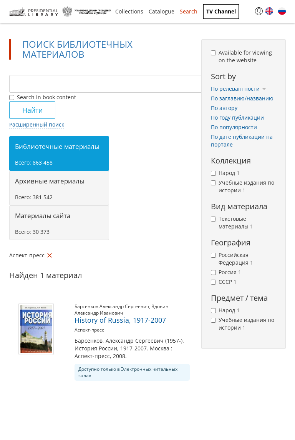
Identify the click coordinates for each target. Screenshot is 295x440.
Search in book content (42, 97)
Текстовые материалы (232, 222)
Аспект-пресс (89, 330)
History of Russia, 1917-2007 (120, 320)
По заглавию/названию (242, 98)
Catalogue (161, 11)
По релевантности (239, 88)
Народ (225, 173)
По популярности (234, 127)
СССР (224, 281)
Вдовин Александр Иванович (122, 309)
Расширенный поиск (36, 124)
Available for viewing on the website (241, 56)
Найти (32, 110)
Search (188, 11)
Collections (129, 11)
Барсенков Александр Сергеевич (112, 306)
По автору (224, 108)
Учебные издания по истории (242, 186)
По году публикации (237, 117)
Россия (226, 272)
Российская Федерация (232, 258)
